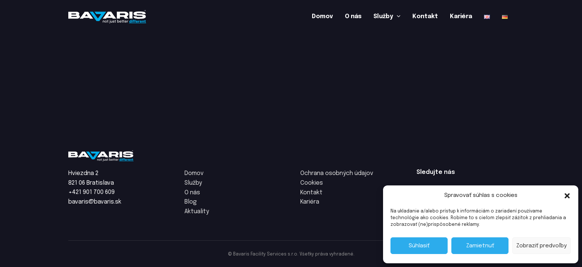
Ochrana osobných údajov (336, 173)
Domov (322, 16)
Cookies (311, 183)
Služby (386, 16)
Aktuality (196, 211)
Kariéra (461, 16)
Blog (190, 202)
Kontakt (425, 16)
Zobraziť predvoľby (541, 246)
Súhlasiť (419, 246)
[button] (567, 196)
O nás (353, 16)
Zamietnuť (480, 246)
